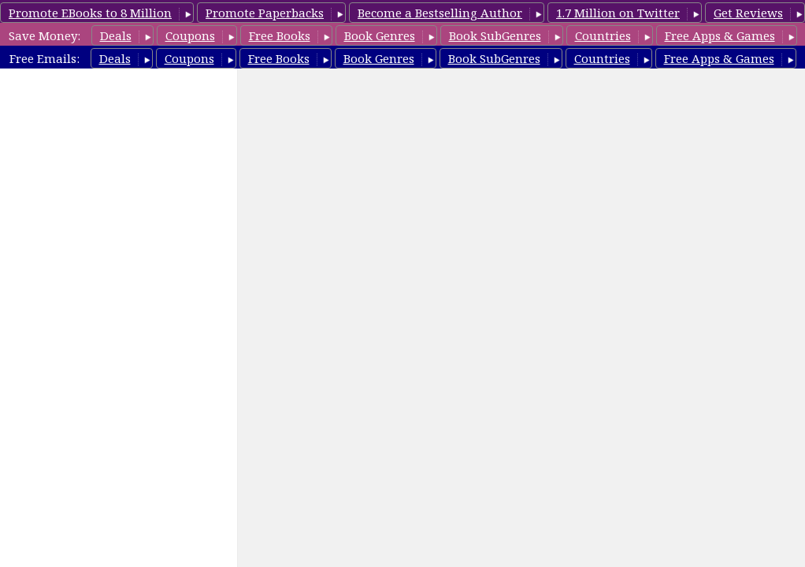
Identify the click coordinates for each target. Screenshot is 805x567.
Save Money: (44, 35)
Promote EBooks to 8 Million (90, 12)
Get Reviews (748, 12)
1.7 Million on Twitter (618, 12)
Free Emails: (44, 58)
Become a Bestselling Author (440, 12)
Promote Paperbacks (265, 12)
